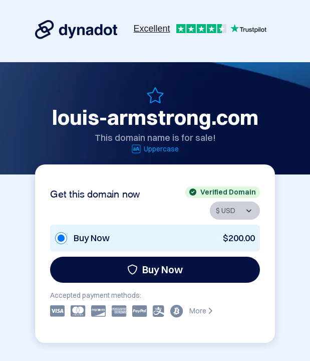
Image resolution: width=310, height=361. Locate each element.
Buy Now (155, 269)
